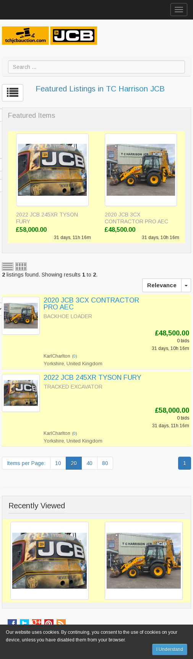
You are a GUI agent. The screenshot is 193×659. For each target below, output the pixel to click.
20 (74, 463)
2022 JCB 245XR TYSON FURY (47, 218)
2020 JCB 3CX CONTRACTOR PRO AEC (136, 218)
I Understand (169, 649)
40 (89, 463)
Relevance (162, 285)
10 (58, 463)
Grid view (21, 266)
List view (7, 266)
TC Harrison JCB (135, 89)
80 (105, 463)
